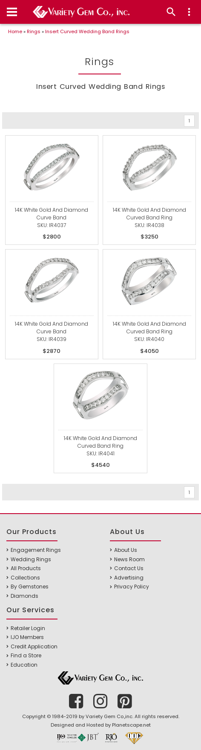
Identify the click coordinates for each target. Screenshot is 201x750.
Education (24, 664)
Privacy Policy (131, 586)
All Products (26, 568)
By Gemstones (30, 586)
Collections (25, 577)
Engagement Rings (36, 550)
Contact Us (129, 568)
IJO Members (27, 637)
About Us (125, 550)
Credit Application (34, 646)
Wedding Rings (31, 559)
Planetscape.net (131, 725)
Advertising (129, 577)
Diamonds (24, 595)
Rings (33, 31)
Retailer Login (28, 628)
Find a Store (26, 655)
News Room (129, 559)
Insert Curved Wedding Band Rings (87, 31)
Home (15, 31)
